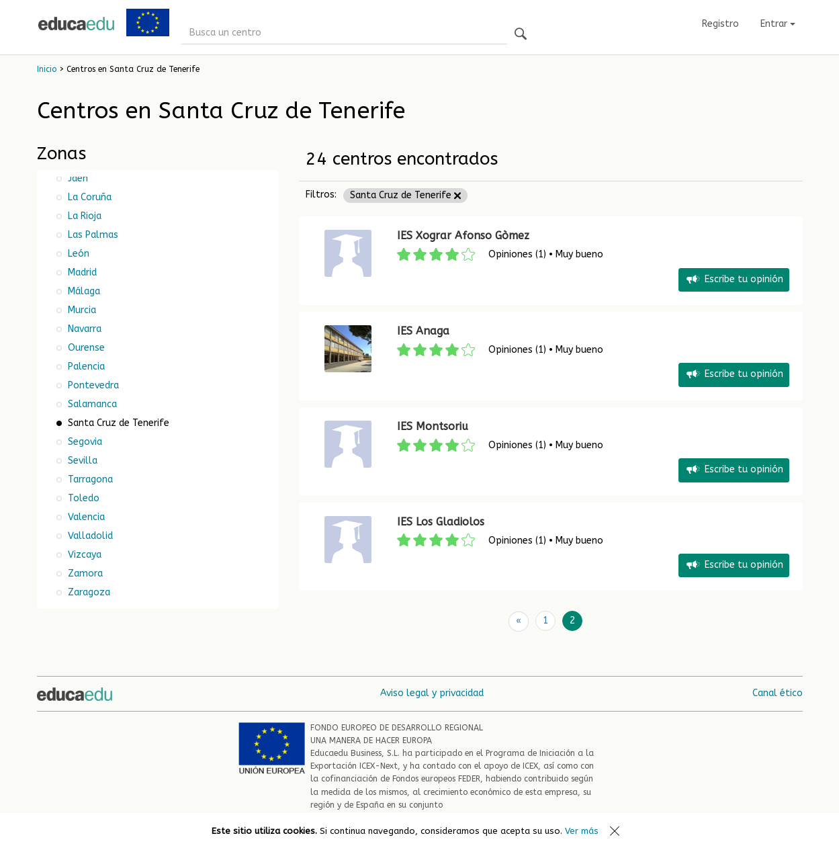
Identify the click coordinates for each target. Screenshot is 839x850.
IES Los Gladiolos (440, 521)
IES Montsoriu (432, 426)
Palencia (85, 366)
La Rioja (83, 216)
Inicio (46, 69)
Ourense (85, 347)
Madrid (81, 272)
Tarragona (89, 479)
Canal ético (777, 692)
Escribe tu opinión (734, 280)
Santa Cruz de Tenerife (405, 195)
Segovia (83, 442)
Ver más (582, 831)
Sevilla (81, 460)
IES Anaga (423, 331)
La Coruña (88, 197)
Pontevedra (92, 385)
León (77, 253)
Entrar (777, 24)
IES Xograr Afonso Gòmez (463, 235)
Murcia (80, 310)
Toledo (82, 498)
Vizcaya (83, 554)
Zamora (84, 573)
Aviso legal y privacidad (432, 692)
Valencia (85, 517)
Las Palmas (91, 235)
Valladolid (89, 536)
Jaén (76, 178)
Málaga (82, 291)
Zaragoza (87, 592)
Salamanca (91, 404)
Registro (720, 24)
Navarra (83, 329)
